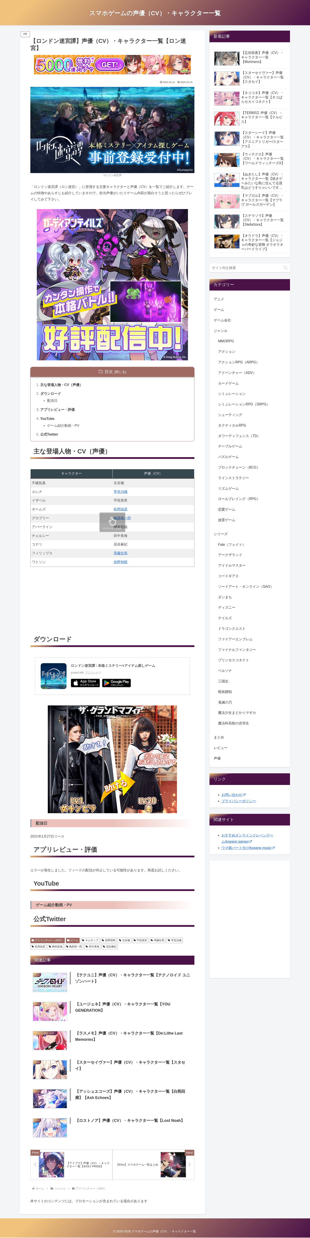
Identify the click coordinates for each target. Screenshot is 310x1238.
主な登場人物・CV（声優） (61, 385)
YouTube (47, 418)
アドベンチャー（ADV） (48, 940)
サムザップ (90, 940)
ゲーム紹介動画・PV (63, 425)
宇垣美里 (140, 940)
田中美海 (92, 946)
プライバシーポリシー (239, 801)
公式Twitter (49, 434)
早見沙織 (120, 492)
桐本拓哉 (55, 946)
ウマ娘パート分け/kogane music (248, 848)
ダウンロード (50, 393)
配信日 (52, 400)
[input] (249, 268)
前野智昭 (120, 562)
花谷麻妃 (109, 946)
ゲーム (72, 940)
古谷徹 (124, 940)
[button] (285, 267)
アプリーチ (93, 672)
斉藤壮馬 (120, 553)
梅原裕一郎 (122, 518)
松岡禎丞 (120, 509)
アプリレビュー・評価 (57, 409)
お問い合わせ (234, 795)
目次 (109, 371)
